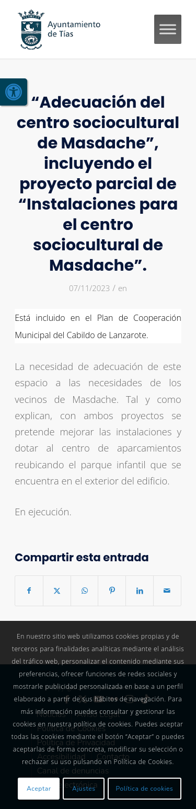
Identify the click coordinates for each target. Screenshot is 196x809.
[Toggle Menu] (167, 29)
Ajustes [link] (84, 788)
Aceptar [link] (39, 788)
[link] (13, 92)
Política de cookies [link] (145, 788)
